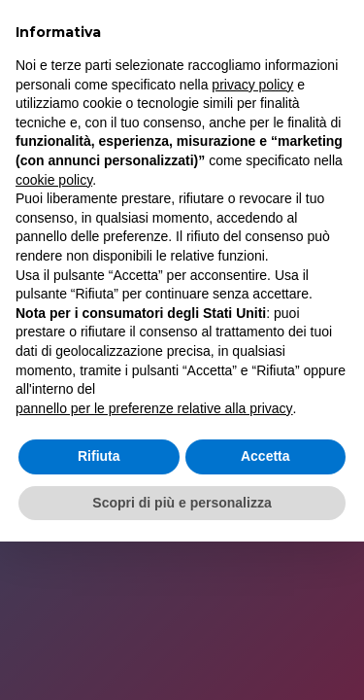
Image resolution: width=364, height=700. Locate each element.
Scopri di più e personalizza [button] (181, 502)
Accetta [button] (265, 456)
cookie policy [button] (54, 180)
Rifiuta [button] (99, 456)
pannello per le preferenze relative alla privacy (154, 408)
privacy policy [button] (252, 84)
